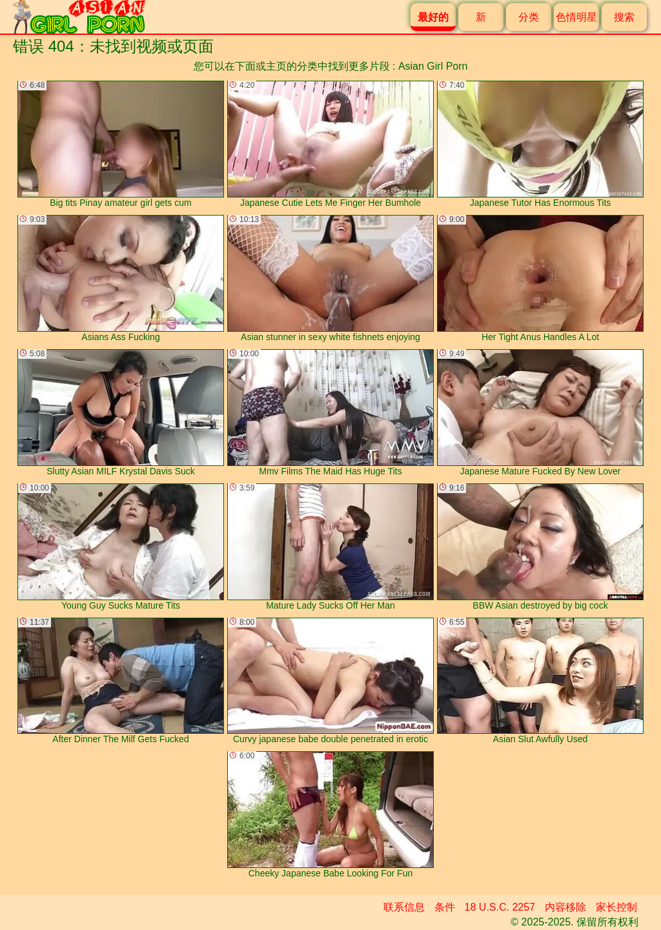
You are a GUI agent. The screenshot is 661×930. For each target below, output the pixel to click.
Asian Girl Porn (433, 66)
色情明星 (576, 17)
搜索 (624, 17)
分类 (528, 17)
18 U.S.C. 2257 (500, 907)
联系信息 (404, 907)
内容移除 (565, 907)
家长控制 (616, 907)
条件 (444, 907)
